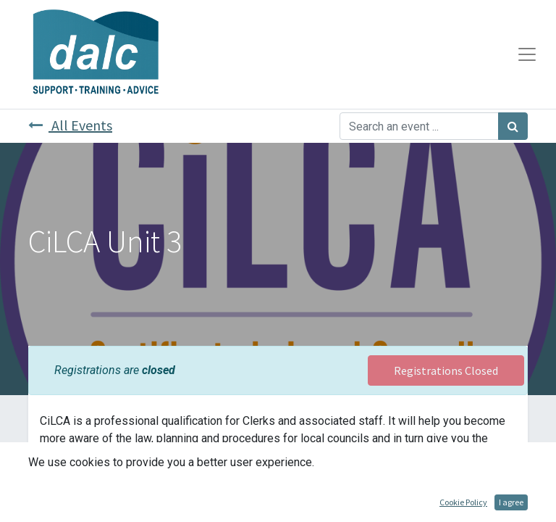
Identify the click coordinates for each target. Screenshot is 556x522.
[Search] (513, 126)
